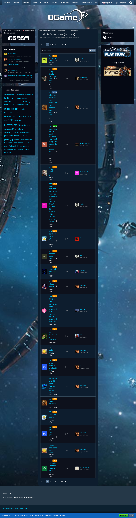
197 (61, 44)
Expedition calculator (14, 59)
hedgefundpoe (85, 143)
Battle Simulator (13, 65)
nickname (27, 132)
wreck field (7, 152)
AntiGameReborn (52, 414)
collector (7, 101)
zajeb (50, 370)
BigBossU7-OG (51, 173)
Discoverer (20, 104)
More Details (124, 515)
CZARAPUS (52, 419)
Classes (24, 98)
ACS (16, 94)
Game (55, 56)
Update (26, 149)
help (10, 120)
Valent (82, 335)
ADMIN (25, 94)
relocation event (52, 253)
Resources (17, 143)
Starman (83, 309)
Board (55, 126)
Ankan (50, 60)
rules (6, 146)
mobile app (8, 129)
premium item (24, 136)
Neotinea (83, 106)
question (15, 139)
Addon (20, 94)
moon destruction (10, 132)
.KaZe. (82, 59)
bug (13, 98)
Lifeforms (10, 125)
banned (30, 94)
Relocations (28, 139)
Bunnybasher (50, 80)
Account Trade (9, 94)
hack (5, 120)
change (19, 98)
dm (26, 104)
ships (6, 149)
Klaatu (51, 352)
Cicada (82, 238)
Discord (54, 92)
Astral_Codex (84, 467)
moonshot (20, 132)
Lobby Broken (12, 70)
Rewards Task (26, 143)
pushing (7, 139)
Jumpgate (17, 120)
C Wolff (82, 270)
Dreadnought (50, 114)
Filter (92, 50)
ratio (22, 139)
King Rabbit (83, 77)
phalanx (8, 135)
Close (131, 515)
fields (21, 109)
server (27, 146)
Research (8, 143)
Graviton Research (25, 116)
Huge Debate (12, 54)
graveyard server (11, 116)
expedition (11, 108)
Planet (16, 136)
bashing (7, 98)
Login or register (120, 3)
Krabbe (51, 258)
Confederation (84, 172)
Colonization (15, 101)
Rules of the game (17, 146)
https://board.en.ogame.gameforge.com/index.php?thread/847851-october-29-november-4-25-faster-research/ (53, 201)
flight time (16, 113)
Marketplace (24, 125)
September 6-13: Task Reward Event (53, 383)
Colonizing (26, 101)
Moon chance (18, 129)
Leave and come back (53, 447)
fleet (25, 109)
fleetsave (8, 113)
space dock (13, 149)
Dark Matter (9, 104)
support (20, 149)
